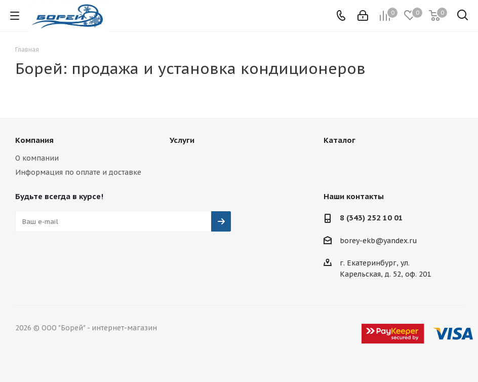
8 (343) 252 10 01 (371, 217)
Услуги (182, 140)
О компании (37, 158)
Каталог (339, 140)
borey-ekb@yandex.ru (378, 240)
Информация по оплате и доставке (78, 172)
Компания (34, 140)
